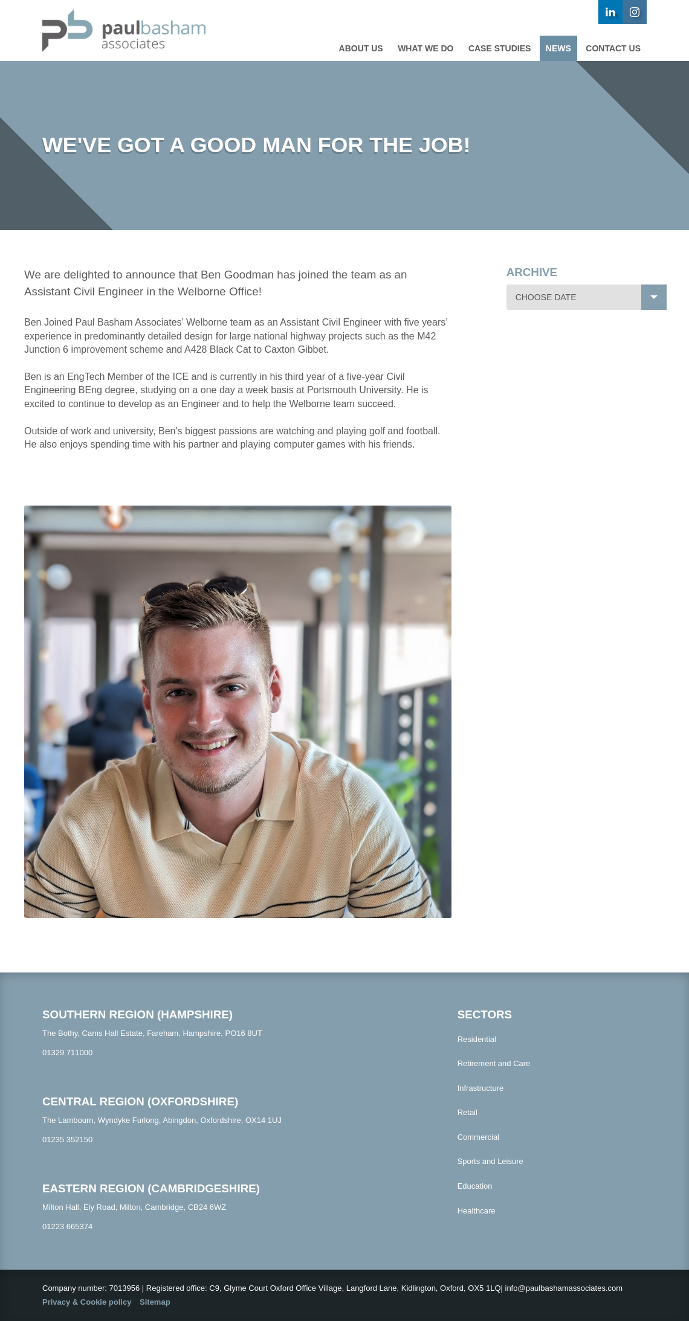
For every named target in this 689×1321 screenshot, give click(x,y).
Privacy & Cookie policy (86, 1302)
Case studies (499, 48)
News (558, 48)
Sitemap (155, 1302)
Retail (467, 1112)
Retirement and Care (494, 1063)
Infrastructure (481, 1088)
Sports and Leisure (490, 1161)
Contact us (613, 48)
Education (475, 1186)
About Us (361, 48)
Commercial (478, 1137)
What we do (425, 48)
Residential (477, 1039)
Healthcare (477, 1210)
